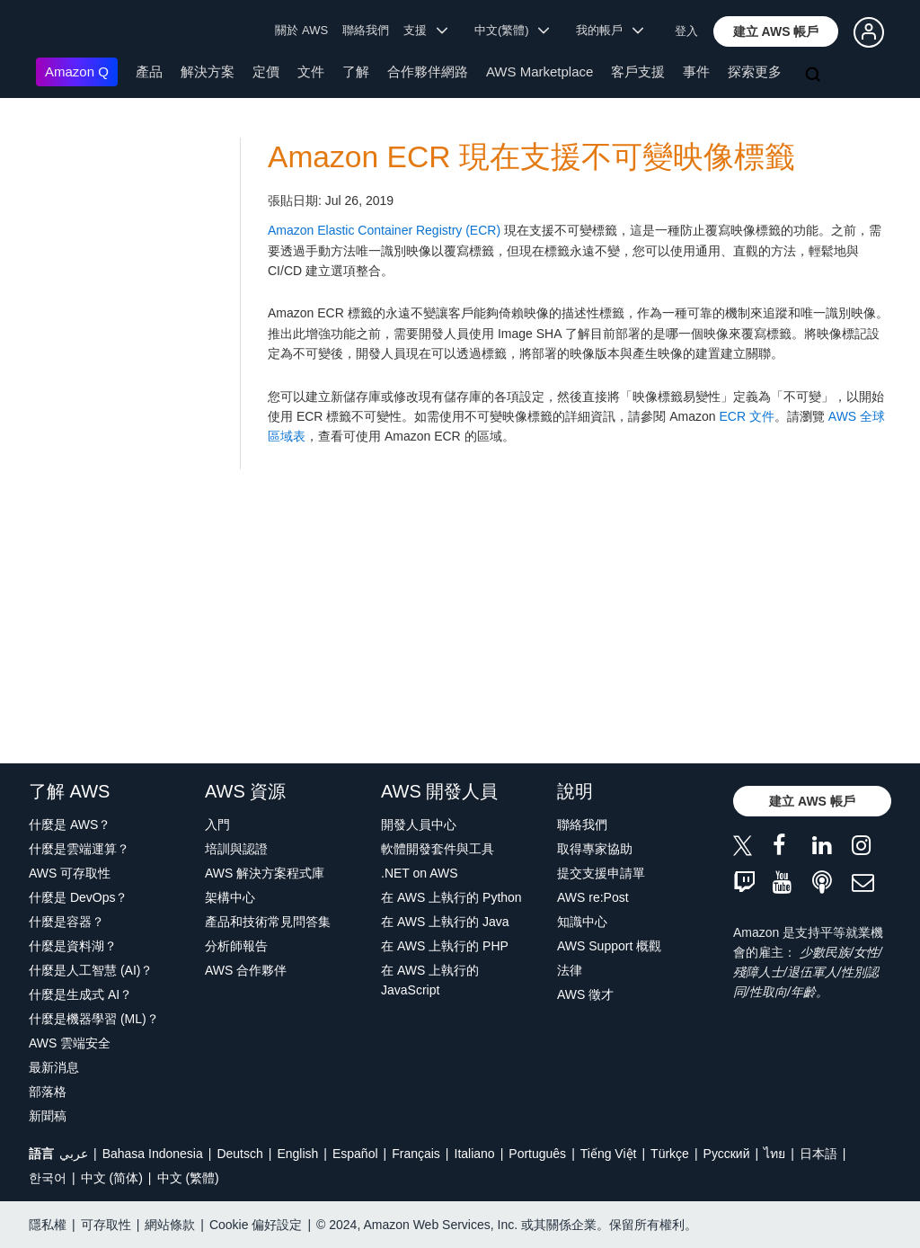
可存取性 (106, 1224)
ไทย (774, 1153)
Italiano (475, 1153)
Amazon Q (77, 71)
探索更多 (755, 71)
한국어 (47, 1178)
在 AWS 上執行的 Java (445, 921)
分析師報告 (236, 946)
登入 (686, 31)
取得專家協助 (594, 849)
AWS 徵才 (585, 994)
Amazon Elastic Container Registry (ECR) (384, 230)
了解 (355, 71)
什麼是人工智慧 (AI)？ (91, 970)
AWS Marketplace (539, 71)
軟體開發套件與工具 (437, 849)
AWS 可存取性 (70, 873)
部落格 (47, 1091)
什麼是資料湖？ (73, 946)
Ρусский (726, 1153)
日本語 (818, 1153)
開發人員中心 (418, 824)
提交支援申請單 (601, 873)
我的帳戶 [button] (609, 30)
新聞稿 (47, 1116)
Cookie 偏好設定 (255, 1224)
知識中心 (582, 921)
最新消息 (54, 1067)
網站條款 (170, 1224)
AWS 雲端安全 (70, 1043)
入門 (217, 824)
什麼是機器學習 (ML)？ (94, 1019)
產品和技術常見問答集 (268, 921)
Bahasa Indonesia (152, 1153)
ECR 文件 (746, 416)
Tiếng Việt (608, 1153)
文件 (310, 71)
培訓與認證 (236, 849)
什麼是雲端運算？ (79, 849)
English (297, 1153)
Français (416, 1153)
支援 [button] (425, 30)
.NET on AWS (419, 873)
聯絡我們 (365, 30)
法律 (569, 970)
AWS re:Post (593, 897)
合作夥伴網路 (427, 71)
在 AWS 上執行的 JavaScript (430, 980)
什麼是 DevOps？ (78, 897)
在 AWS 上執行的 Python (451, 897)
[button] (776, 31)
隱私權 (47, 1224)
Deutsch (239, 1153)
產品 (149, 71)
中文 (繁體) (188, 1178)
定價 (265, 71)
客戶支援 (638, 71)
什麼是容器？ (66, 921)
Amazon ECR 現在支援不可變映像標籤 (531, 157)
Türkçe (669, 1153)
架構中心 (230, 897)
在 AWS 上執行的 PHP (445, 946)
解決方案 (207, 71)
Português (537, 1153)
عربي (73, 1153)
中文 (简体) (112, 1178)
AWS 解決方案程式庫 (264, 873)
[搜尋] (815, 75)
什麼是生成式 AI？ (80, 994)
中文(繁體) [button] (512, 30)
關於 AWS (301, 30)
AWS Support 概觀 (609, 946)
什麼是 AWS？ (70, 824)
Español (355, 1153)
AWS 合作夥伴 (246, 970)
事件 (696, 71)
